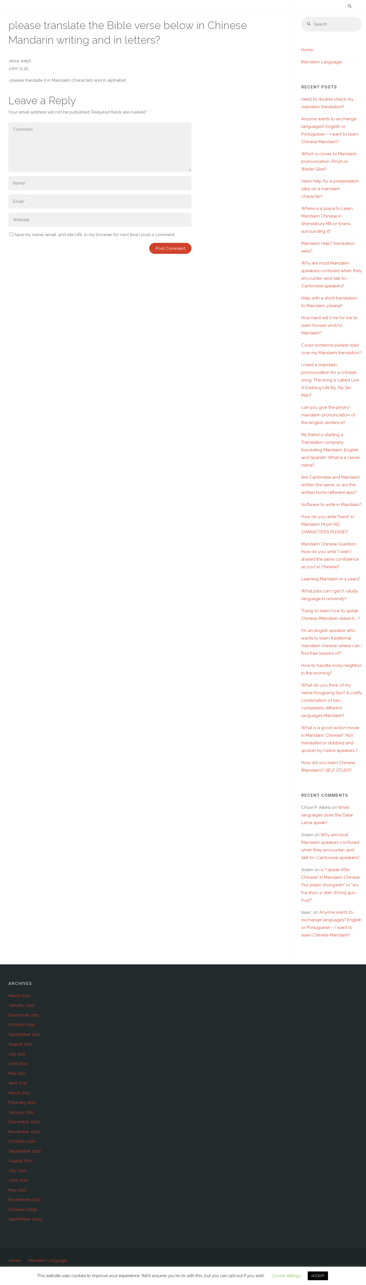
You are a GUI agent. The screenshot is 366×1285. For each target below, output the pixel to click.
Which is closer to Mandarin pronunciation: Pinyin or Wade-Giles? (329, 162)
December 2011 (23, 1015)
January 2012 (21, 1005)
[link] (349, 6)
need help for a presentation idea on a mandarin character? (330, 189)
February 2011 (21, 1102)
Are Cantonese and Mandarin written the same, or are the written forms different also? (330, 485)
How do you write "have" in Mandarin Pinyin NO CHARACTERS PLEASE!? (327, 524)
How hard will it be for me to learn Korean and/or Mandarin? (329, 326)
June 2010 (18, 1180)
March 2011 (19, 1093)
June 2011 (17, 1063)
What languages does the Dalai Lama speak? (327, 815)
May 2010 (17, 1190)
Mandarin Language (321, 62)
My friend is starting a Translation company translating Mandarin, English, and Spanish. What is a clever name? (330, 450)
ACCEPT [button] (318, 1276)
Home (307, 50)
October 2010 (21, 1141)
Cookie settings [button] (286, 1275)
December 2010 (24, 1122)
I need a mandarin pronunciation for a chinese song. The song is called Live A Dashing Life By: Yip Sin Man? (330, 380)
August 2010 (20, 1161)
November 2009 (24, 1199)
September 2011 (24, 1034)
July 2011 (17, 1054)
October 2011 (21, 1024)
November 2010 (24, 1132)
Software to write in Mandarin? (331, 504)
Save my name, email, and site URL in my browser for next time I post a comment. (92, 234)
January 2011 (21, 1112)
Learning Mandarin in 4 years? (330, 579)
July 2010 (17, 1170)
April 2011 (17, 1083)
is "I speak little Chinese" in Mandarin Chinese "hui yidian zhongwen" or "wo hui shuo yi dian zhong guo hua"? (330, 885)
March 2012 (19, 995)
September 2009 (25, 1219)
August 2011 (20, 1044)
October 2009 (22, 1209)
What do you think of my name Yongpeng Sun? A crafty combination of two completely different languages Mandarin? (331, 700)
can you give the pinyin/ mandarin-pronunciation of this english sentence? (328, 415)
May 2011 (17, 1073)
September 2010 (24, 1151)
